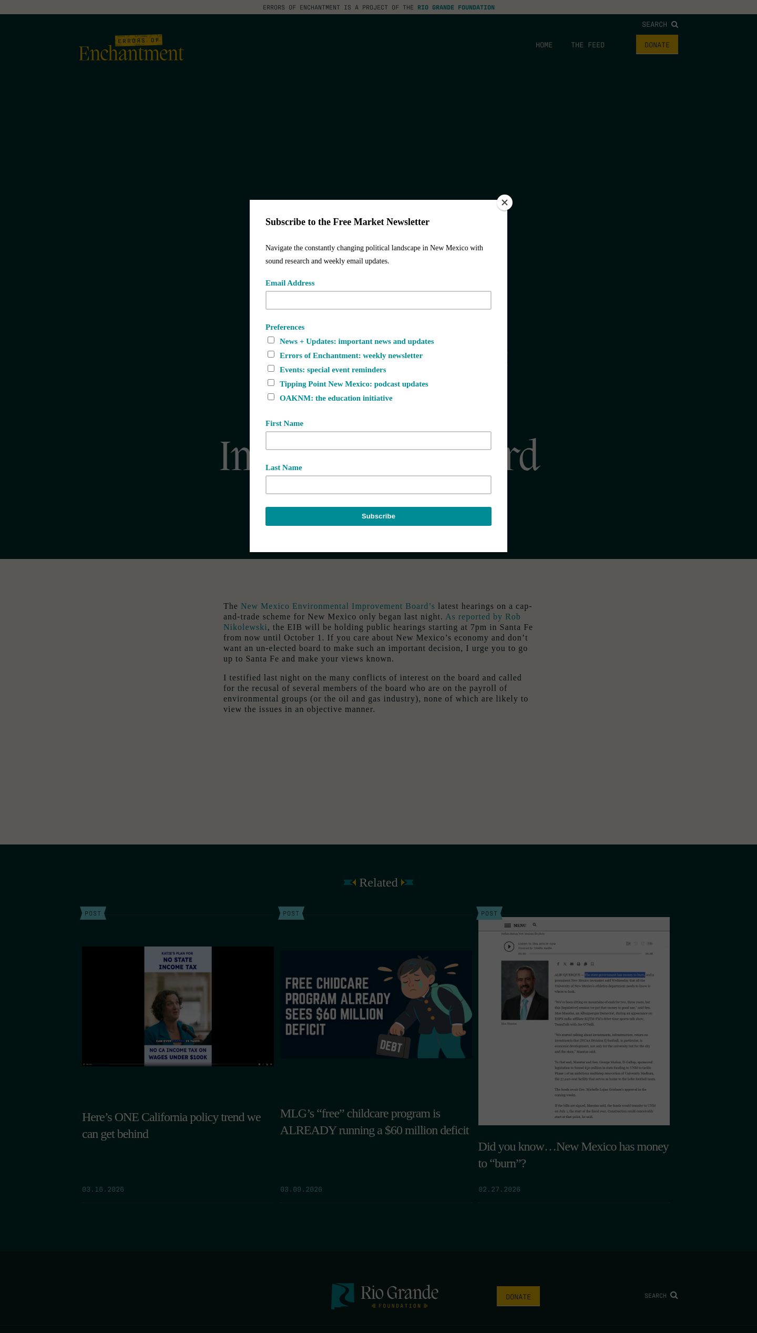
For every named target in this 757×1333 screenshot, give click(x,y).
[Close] (505, 202)
